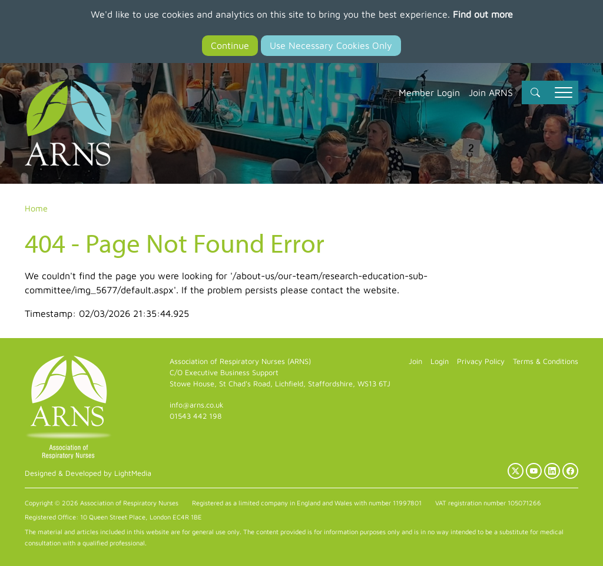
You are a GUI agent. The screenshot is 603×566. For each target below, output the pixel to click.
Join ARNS (491, 92)
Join (415, 361)
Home (36, 208)
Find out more (483, 14)
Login (439, 361)
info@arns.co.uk (197, 404)
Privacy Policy (481, 361)
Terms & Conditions (545, 361)
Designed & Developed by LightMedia (88, 473)
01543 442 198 (195, 416)
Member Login (429, 92)
